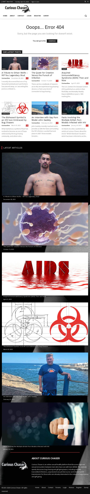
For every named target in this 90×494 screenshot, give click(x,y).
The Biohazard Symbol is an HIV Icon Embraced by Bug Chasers (14, 120)
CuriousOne (6, 78)
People (34, 113)
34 (57, 81)
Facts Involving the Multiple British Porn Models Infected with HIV (74, 120)
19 (87, 83)
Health (64, 69)
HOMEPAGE (52, 41)
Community (5, 113)
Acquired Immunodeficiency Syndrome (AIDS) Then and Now (24, 296)
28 (27, 125)
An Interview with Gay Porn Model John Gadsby (20, 396)
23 (27, 78)
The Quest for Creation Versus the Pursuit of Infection (43, 75)
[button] (85, 16)
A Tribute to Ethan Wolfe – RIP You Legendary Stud (21, 196)
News (4, 69)
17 (87, 125)
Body (33, 69)
